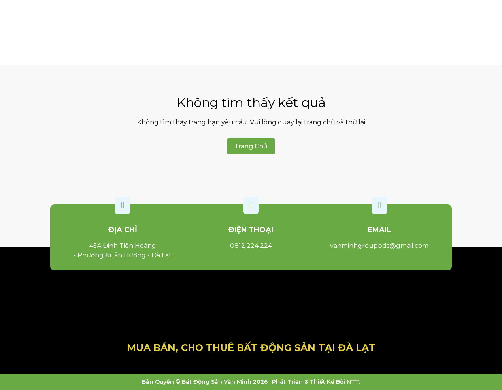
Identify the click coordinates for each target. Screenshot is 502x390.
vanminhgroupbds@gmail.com (379, 245)
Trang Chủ (251, 146)
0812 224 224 (251, 245)
